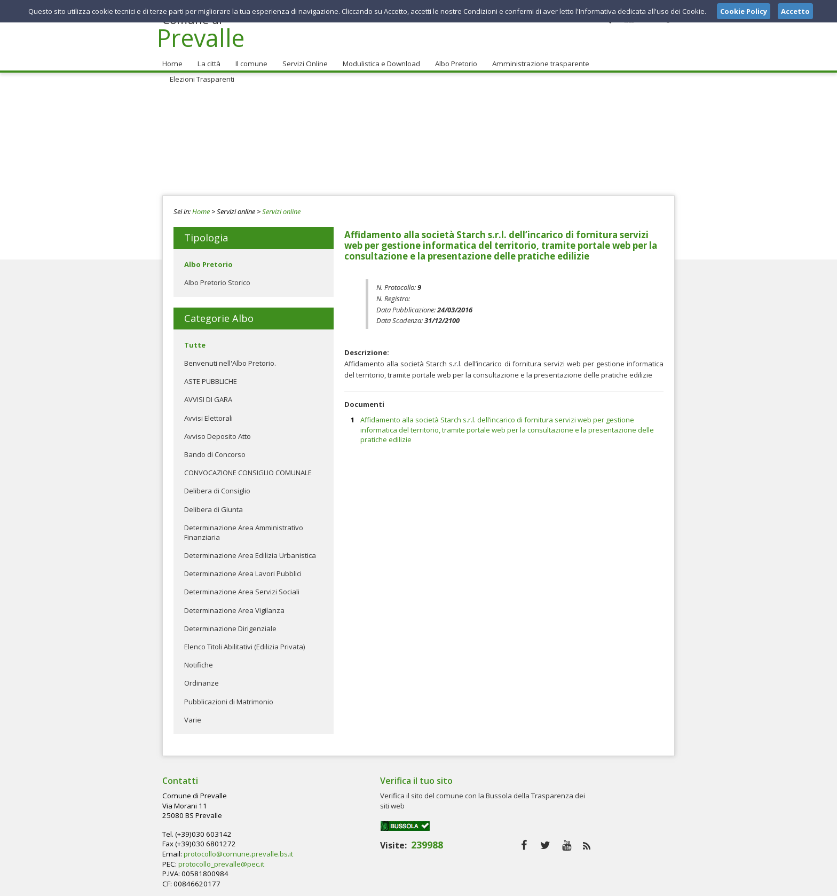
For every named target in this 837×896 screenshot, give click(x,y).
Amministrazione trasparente (536, 59)
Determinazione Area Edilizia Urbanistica (250, 551)
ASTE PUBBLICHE (210, 377)
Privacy (608, 885)
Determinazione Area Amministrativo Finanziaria (243, 528)
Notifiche (198, 660)
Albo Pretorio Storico (217, 278)
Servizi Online (302, 59)
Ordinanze (201, 679)
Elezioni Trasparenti (631, 59)
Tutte (195, 340)
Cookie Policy (651, 885)
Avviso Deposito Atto (217, 432)
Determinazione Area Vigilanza (234, 606)
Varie (192, 715)
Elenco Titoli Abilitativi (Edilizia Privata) (244, 642)
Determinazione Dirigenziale (230, 624)
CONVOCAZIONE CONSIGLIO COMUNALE (248, 468)
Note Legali (570, 885)
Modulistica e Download (378, 59)
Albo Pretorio (453, 59)
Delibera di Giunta (213, 505)
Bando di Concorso (215, 450)
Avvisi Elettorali (208, 414)
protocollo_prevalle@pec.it (394, 821)
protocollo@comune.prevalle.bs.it (410, 811)
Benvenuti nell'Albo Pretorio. (230, 359)
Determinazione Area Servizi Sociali (241, 588)
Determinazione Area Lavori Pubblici (243, 570)
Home (171, 59)
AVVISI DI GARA (208, 395)
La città (207, 59)
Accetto (795, 11)
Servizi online (281, 207)
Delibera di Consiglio (217, 487)
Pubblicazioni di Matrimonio (228, 697)
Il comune (249, 59)
